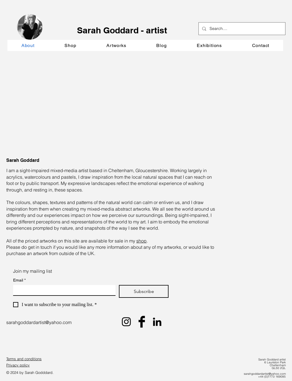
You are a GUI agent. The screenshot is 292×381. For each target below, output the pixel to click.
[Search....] (241, 29)
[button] (116, 45)
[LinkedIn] (157, 322)
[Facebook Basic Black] (142, 322)
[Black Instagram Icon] (126, 322)
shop (141, 241)
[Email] (62, 290)
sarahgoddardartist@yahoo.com (39, 322)
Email (19, 280)
